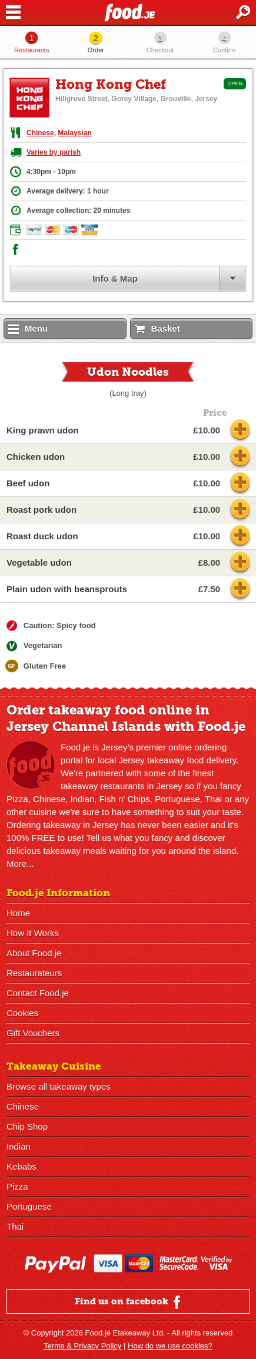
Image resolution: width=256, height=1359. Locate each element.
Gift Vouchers (32, 1033)
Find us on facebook (129, 1301)
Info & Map (115, 278)
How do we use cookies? (170, 1345)
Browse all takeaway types (58, 1086)
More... (20, 864)
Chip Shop (27, 1126)
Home (18, 913)
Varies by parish (53, 152)
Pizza (17, 1186)
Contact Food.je (37, 993)
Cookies (22, 1013)
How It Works (32, 933)
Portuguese (29, 1206)
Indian (18, 1146)
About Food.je (33, 953)
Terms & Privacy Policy (82, 1345)
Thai (15, 1226)
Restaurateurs (34, 973)
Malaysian (74, 133)
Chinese (40, 133)
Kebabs (21, 1166)
